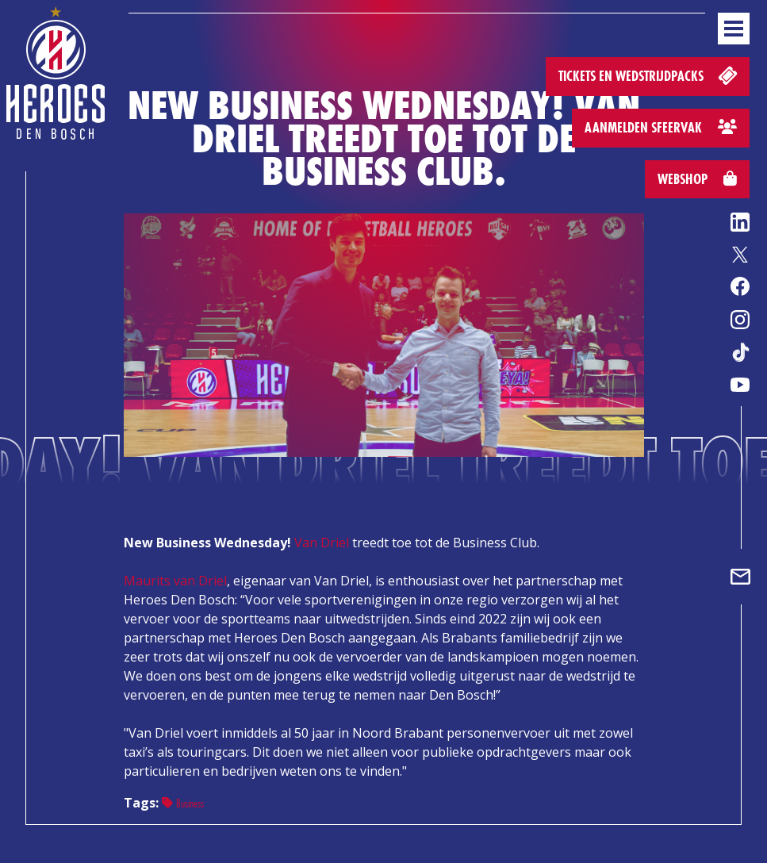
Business (183, 803)
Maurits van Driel (175, 580)
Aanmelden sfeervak (661, 127)
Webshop (697, 179)
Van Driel (321, 542)
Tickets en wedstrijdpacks (649, 74)
